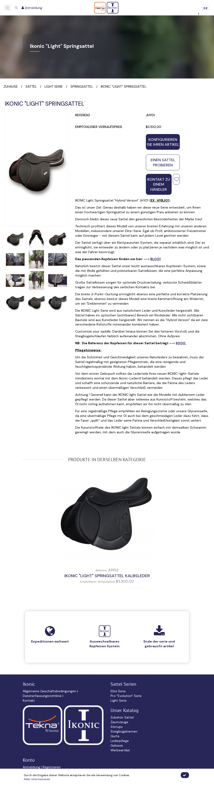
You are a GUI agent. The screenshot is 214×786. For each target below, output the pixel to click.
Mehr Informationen (37, 779)
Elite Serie (118, 691)
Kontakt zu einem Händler (158, 184)
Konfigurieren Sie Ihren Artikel (163, 142)
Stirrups (117, 727)
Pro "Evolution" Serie (126, 696)
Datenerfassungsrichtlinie (43, 696)
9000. (181, 343)
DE (205, 8)
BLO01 (155, 259)
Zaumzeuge (119, 722)
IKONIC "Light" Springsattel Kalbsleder (107, 576)
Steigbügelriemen (124, 731)
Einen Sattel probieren (163, 162)
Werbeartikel (120, 750)
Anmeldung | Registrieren (42, 767)
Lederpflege (120, 741)
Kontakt (29, 700)
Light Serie (119, 700)
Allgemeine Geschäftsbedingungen (50, 691)
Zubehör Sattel (122, 717)
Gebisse (117, 745)
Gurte (115, 736)
